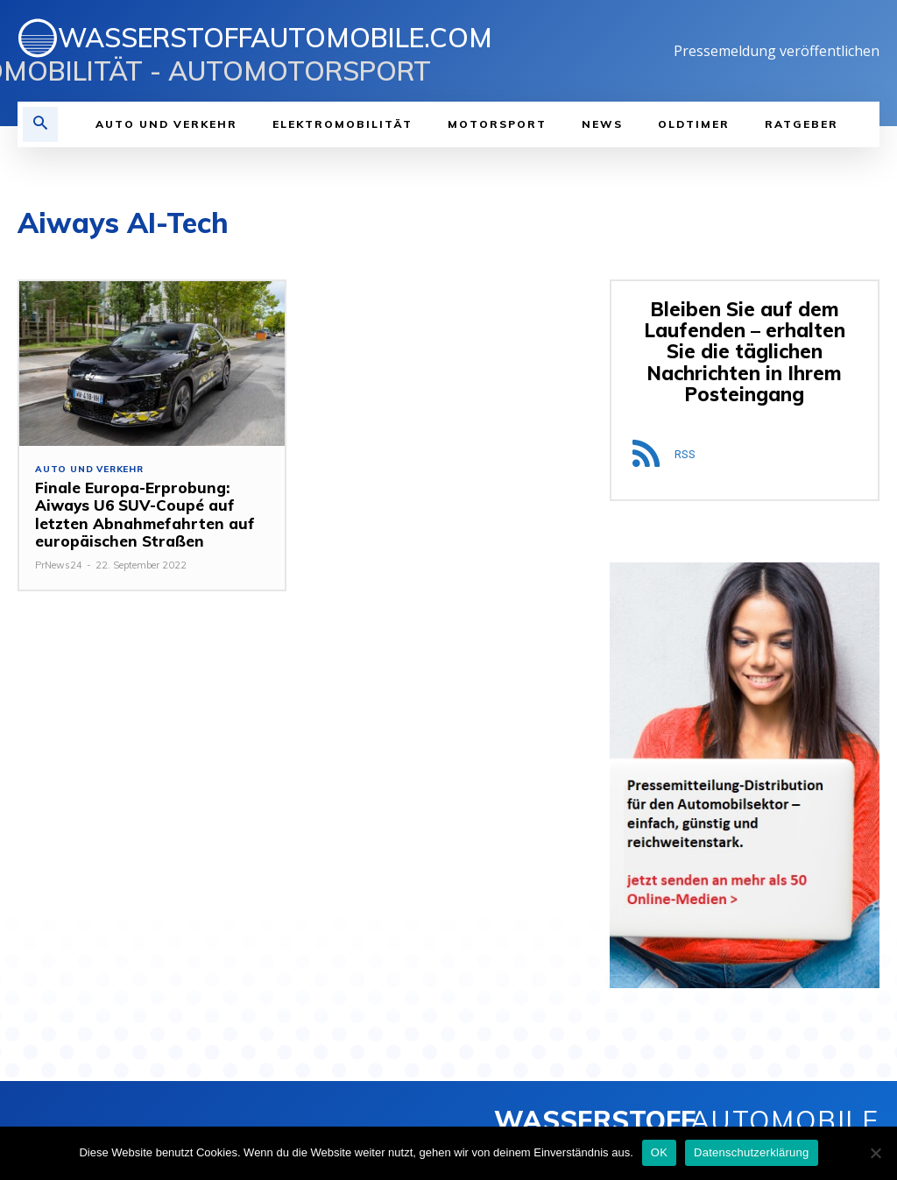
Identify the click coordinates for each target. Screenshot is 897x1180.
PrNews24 (58, 565)
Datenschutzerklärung (751, 1152)
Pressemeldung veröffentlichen (776, 50)
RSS (685, 454)
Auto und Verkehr (89, 469)
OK (659, 1152)
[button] (40, 124)
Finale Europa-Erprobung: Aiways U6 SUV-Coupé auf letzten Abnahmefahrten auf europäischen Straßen (143, 514)
